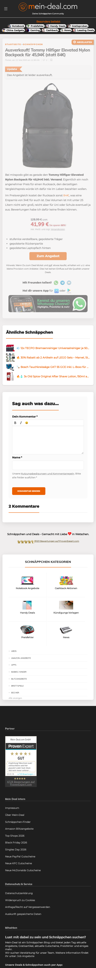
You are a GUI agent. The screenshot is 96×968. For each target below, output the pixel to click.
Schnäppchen (33, 44)
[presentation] (15, 422)
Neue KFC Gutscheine (18, 863)
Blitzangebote (19, 679)
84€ (66, 195)
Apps (13, 665)
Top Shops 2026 (14, 835)
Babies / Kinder (19, 672)
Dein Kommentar (25, 416)
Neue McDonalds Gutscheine (23, 870)
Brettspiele (17, 686)
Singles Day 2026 (15, 849)
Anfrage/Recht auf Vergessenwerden (27, 907)
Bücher (15, 692)
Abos (14, 651)
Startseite (13, 44)
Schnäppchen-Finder (18, 822)
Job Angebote (25, 956)
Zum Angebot (48, 256)
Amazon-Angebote (21, 658)
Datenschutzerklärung (19, 893)
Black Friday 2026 (16, 842)
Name (17, 457)
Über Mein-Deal (14, 815)
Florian (8, 60)
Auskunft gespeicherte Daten (23, 914)
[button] (15, 422)
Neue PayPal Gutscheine (20, 856)
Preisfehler (66, 946)
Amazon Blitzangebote (19, 828)
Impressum (12, 808)
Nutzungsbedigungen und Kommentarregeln (47, 473)
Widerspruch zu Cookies (20, 900)
